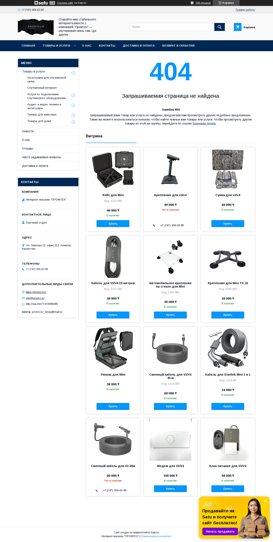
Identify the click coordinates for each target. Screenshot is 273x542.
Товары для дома (39, 121)
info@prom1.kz (35, 298)
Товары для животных (42, 114)
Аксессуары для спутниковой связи (46, 79)
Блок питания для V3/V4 (227, 466)
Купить (113, 223)
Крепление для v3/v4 (170, 195)
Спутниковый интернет (42, 87)
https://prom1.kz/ (36, 292)
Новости (28, 131)
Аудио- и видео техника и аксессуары (44, 106)
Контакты (107, 45)
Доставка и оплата (139, 45)
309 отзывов (203, 2)
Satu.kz (155, 532)
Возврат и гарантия (178, 45)
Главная (28, 45)
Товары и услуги (56, 45)
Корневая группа (204, 123)
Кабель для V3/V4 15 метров (113, 283)
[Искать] (219, 27)
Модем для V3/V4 (170, 466)
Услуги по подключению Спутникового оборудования (46, 96)
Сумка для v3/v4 (227, 195)
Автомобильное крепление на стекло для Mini (170, 284)
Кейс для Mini (113, 195)
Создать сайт (65, 2)
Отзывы (27, 148)
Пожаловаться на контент (156, 536)
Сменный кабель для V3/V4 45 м (170, 376)
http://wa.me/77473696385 (42, 303)
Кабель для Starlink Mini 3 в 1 (227, 374)
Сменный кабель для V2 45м (113, 466)
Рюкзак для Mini (113, 374)
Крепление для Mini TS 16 (228, 283)
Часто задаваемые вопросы (41, 157)
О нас (86, 45)
